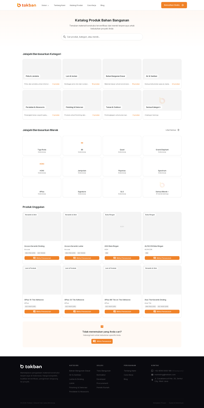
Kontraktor (101, 375)
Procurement (102, 383)
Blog (102, 5)
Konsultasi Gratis (174, 5)
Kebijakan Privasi (159, 403)
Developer (101, 379)
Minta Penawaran (42, 260)
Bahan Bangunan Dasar (79, 371)
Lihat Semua (173, 130)
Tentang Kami (59, 5)
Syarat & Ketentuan (176, 403)
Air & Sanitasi (75, 375)
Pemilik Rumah (103, 387)
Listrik (71, 383)
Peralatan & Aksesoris (79, 391)
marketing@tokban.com (163, 374)
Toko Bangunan (104, 371)
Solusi (45, 5)
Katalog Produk (76, 5)
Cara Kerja (91, 5)
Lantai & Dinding (76, 379)
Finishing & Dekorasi (78, 387)
